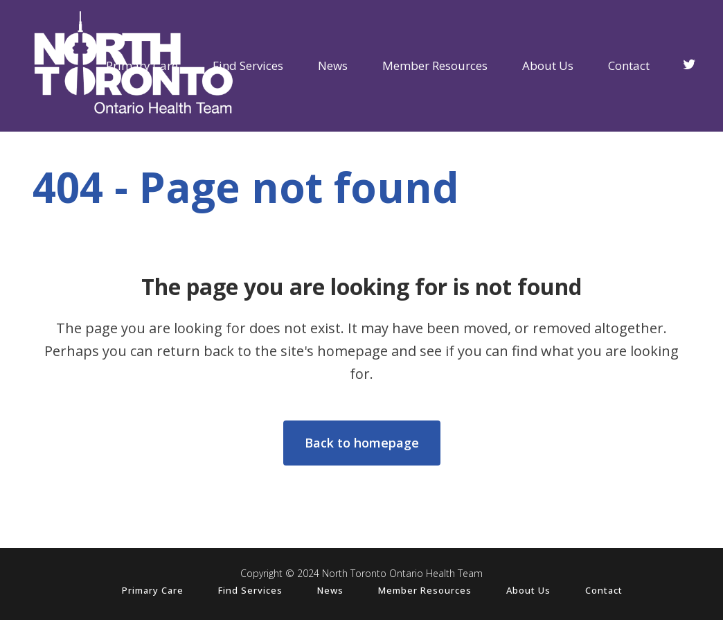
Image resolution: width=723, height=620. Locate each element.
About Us (528, 590)
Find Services (250, 590)
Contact (604, 590)
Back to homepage (362, 442)
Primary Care (153, 590)
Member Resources (425, 590)
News (330, 590)
